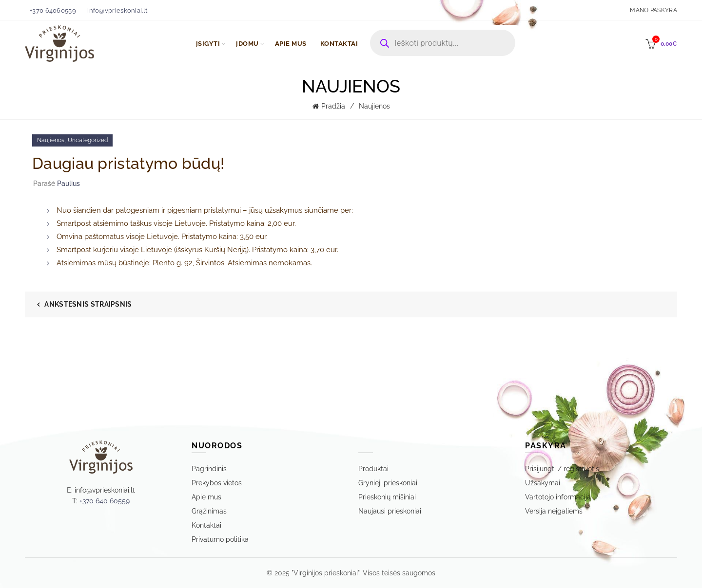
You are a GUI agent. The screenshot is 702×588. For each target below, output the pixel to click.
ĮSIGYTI (208, 43)
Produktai (373, 469)
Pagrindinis (209, 469)
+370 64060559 (53, 10)
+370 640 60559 (104, 501)
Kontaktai (206, 525)
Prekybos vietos (217, 483)
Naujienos (374, 106)
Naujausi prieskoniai (389, 511)
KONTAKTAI (339, 43)
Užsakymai (542, 483)
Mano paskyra (653, 10)
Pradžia (333, 106)
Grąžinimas (209, 511)
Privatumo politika (220, 539)
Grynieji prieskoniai (387, 483)
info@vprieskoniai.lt (117, 10)
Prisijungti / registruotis (562, 469)
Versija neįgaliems (554, 511)
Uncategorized (88, 140)
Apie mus (206, 497)
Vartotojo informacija (558, 497)
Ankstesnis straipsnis (88, 304)
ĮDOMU (247, 43)
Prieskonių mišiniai (387, 497)
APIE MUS (291, 43)
